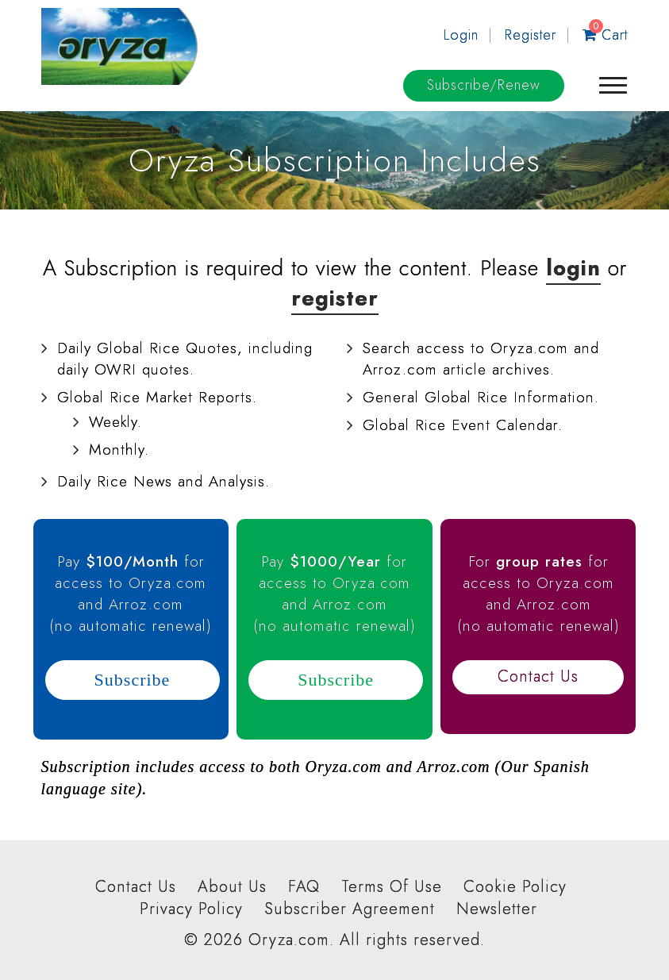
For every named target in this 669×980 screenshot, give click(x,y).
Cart (605, 35)
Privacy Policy (191, 909)
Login (461, 35)
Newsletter (496, 909)
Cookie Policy (515, 887)
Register (530, 35)
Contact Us (135, 887)
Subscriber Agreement (349, 909)
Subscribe (483, 85)
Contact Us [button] (538, 676)
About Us (232, 887)
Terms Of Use (391, 887)
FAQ (304, 887)
